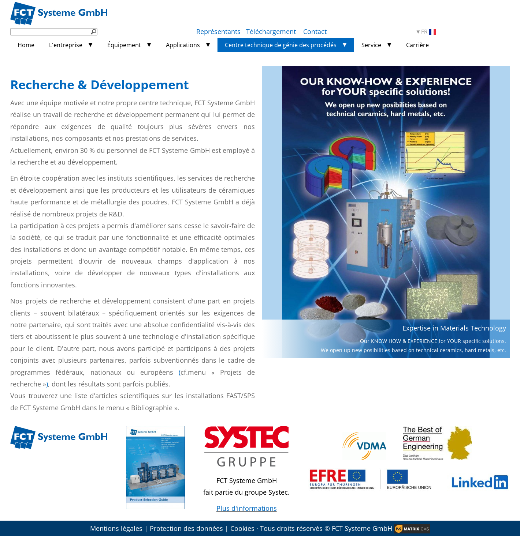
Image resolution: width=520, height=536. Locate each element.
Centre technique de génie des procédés (281, 45)
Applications (183, 45)
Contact (315, 31)
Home (26, 45)
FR (428, 31)
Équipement (124, 45)
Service (371, 45)
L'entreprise (65, 45)
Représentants (218, 31)
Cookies (242, 528)
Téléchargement (272, 31)
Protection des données (186, 528)
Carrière (417, 45)
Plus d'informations (246, 508)
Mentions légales (116, 528)
